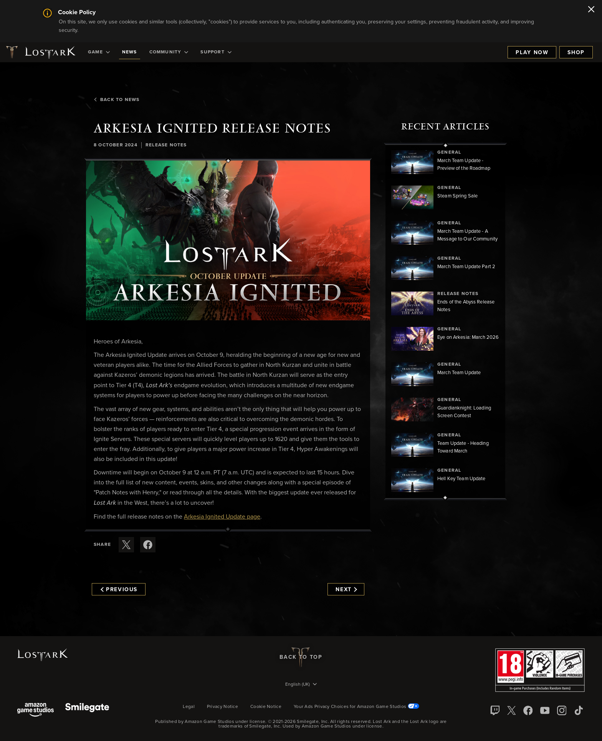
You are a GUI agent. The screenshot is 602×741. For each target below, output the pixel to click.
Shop (576, 52)
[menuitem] (99, 52)
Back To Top (301, 657)
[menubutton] (301, 685)
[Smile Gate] (87, 710)
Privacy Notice (222, 707)
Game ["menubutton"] (99, 52)
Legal (189, 707)
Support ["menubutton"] (215, 52)
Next (346, 589)
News (129, 52)
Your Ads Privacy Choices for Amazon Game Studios (356, 707)
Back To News (116, 100)
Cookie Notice (265, 707)
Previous (119, 589)
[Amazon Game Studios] (35, 710)
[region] (445, 321)
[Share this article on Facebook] (147, 544)
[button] (228, 240)
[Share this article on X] (126, 544)
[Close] (591, 10)
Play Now (532, 52)
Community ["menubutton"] (169, 52)
